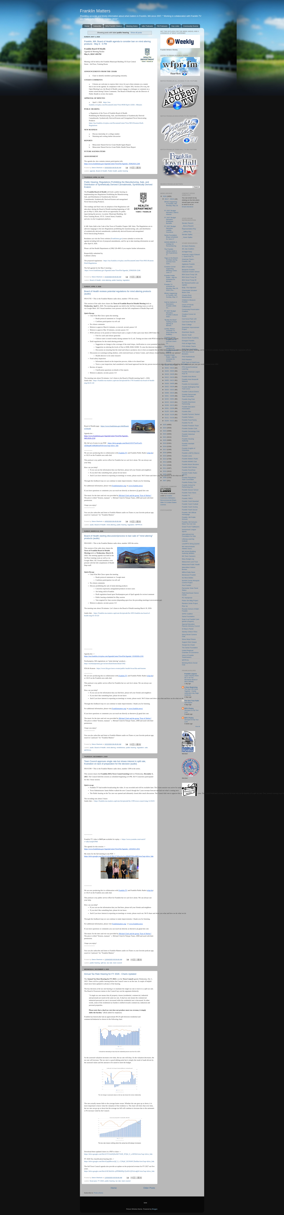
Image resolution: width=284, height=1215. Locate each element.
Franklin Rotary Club (189, 482)
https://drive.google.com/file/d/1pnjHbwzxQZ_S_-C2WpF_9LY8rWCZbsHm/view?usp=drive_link (119, 1161)
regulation (126, 280)
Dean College (187, 324)
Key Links (175, 26)
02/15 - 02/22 (170, 402)
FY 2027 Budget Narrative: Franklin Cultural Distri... (171, 314)
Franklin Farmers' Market (191, 414)
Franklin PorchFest (188, 470)
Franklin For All (187, 423)
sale (146, 747)
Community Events (190, 26)
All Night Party (187, 252)
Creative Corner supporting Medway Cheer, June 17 (170, 269)
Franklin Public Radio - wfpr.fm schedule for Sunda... (170, 358)
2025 (165, 424)
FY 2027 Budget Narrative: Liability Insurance (170, 229)
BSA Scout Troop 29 (189, 277)
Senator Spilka (187, 234)
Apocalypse (188, 702)
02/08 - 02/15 (170, 405)
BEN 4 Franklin (187, 267)
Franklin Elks (186, 411)
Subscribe (97, 26)
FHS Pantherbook (188, 357)
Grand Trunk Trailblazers (190, 527)
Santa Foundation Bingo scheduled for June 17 (171, 237)
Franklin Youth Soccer (189, 510)
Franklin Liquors (190, 674)
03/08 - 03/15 (170, 393)
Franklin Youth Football (190, 504)
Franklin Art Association (190, 384)
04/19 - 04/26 (170, 374)
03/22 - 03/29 (170, 386)
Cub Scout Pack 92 (189, 322)
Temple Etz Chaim (188, 645)
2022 (165, 434)
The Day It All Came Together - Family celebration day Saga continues (191, 692)
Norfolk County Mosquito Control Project (190, 581)
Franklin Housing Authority (188, 440)
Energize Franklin (188, 341)
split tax (103, 963)
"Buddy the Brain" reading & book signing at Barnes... (170, 323)
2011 (165, 468)
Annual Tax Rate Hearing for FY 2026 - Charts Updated (110, 974)
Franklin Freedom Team (190, 426)
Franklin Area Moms (189, 376)
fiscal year (93, 1181)
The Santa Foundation (190, 648)
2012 (165, 465)
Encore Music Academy (190, 338)
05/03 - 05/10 (170, 368)
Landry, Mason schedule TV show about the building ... (170, 331)
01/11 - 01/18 (170, 418)
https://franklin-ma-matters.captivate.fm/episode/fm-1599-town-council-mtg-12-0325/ (124, 801)
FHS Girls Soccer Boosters (188, 353)
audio (92, 525)
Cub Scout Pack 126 (189, 319)
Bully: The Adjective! (189, 287)
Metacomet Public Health (191, 564)
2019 (165, 443)
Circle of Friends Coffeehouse (188, 305)
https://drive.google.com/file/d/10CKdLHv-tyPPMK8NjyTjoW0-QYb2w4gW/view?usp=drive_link (119, 1171)
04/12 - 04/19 (170, 377)
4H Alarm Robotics (188, 246)
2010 (165, 471)
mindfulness (121, 747)
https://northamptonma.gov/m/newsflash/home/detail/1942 (104, 663)
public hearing (123, 171)
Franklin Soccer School (190, 490)
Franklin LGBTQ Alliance (190, 453)
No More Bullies (187, 578)
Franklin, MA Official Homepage (189, 513)
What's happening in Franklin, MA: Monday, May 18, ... (171, 204)
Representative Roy (189, 229)
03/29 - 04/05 (170, 383)
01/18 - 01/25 (170, 414)
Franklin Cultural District (190, 392)
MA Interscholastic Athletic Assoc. (188, 547)
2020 (165, 440)
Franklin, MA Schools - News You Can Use (190, 523)
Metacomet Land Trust (190, 562)
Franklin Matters (95, 11)
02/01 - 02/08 (170, 408)
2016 (165, 452)
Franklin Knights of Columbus (188, 449)
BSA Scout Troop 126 (189, 274)
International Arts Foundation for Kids (189, 535)
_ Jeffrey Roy (186, 232)
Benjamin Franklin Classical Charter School (190, 270)
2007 (165, 480)
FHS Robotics (187, 359)
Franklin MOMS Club (189, 461)
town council (117, 963)
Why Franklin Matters (113, 26)
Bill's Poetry (189, 708)
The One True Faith (191, 701)
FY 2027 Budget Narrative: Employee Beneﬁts (170, 220)
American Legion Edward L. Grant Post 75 (191, 255)
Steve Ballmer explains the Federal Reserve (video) (171, 349)
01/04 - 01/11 (170, 421)
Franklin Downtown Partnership (189, 403)
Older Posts (149, 1188)
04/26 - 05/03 (170, 371)
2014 (165, 459)
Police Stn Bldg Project (190, 600)
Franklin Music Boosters (190, 464)
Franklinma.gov (116, 238)
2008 (165, 477)
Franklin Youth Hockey (190, 507)
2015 (165, 456)
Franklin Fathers (188, 417)
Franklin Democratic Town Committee (189, 395)
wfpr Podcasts (147, 26)
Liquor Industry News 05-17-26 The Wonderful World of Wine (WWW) (191, 678)
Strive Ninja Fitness (189, 639)
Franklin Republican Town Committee (189, 478)
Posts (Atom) (98, 1193)
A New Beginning (191, 687)
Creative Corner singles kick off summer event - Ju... (170, 340)
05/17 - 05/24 (170, 199)
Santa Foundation (188, 616)
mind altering (106, 280)
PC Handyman (187, 598)
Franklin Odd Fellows (189, 467)
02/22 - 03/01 (170, 399)
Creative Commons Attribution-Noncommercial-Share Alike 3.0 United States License (168, 500)
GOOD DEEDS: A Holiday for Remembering (170, 244)
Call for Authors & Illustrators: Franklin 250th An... (170, 305)
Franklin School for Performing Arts (188, 486)
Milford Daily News (188, 572)
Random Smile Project (190, 603)
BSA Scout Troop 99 (189, 280)
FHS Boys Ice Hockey (189, 349)
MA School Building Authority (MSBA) (189, 552)
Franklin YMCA (187, 498)
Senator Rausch (187, 223)
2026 (165, 196)
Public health (112, 171)
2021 (165, 437)
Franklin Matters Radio (190, 459)
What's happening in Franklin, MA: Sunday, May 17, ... (171, 296)
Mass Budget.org (188, 559)
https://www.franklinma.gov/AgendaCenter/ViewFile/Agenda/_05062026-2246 (112, 270)
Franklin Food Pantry (189, 420)
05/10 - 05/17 (170, 365)
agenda (92, 171)
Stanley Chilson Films (189, 632)
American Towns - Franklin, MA (188, 260)
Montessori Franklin (189, 575)
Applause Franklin (188, 264)
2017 (165, 449)
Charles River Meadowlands (187, 296)
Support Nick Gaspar (189, 642)
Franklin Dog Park (188, 399)
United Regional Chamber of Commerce (190, 651)
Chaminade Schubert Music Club (189, 291)
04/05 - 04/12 (170, 380)
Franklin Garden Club (189, 428)
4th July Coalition (188, 249)
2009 (165, 474)
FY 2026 (101, 1181)
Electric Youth (187, 335)
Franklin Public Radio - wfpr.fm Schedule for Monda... (170, 278)
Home (86, 26)
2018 (165, 446)
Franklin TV (186, 495)
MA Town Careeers (188, 556)
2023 (165, 431)
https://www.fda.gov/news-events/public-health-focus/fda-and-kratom (121, 668)
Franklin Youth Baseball (190, 501)
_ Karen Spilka (187, 237)
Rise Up (185, 606)
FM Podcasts (162, 26)
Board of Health (101, 171)
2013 (165, 462)
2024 (165, 428)
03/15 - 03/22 (170, 390)
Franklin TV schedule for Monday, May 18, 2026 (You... (171, 287)
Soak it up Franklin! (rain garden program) (190, 620)
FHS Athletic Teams (189, 346)
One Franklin (186, 585)
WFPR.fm (138, 525)
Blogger (154, 1209)
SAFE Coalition (187, 614)
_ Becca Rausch (188, 226)
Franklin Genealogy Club (191, 431)
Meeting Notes (132, 26)
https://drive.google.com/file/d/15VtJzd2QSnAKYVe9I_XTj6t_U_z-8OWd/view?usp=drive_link (118, 1154)
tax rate (109, 963)
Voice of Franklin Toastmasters (188, 656)
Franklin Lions (187, 456)
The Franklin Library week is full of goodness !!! (170, 252)
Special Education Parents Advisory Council (191, 625)
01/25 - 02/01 (170, 411)
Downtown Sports (188, 332)
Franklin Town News (189, 493)
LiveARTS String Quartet (190, 544)
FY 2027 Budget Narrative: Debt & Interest (171, 212)
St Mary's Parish (188, 629)
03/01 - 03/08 (170, 396)
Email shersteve (187, 207)
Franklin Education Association (188, 408)
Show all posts (136, 33)
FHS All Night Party (189, 343)
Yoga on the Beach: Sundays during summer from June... (171, 261)
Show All (197, 726)
